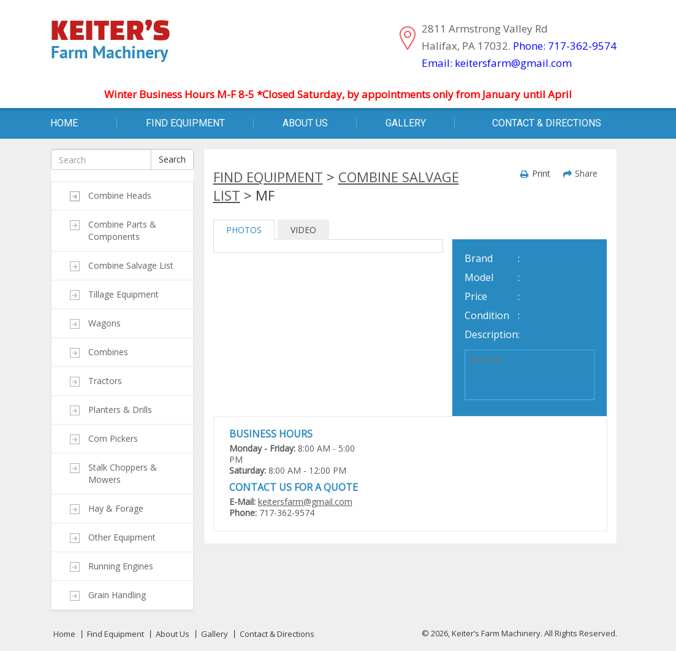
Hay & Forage (115, 508)
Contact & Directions (546, 123)
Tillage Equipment (123, 294)
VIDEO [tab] (303, 230)
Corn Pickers (113, 438)
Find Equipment (185, 123)
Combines (108, 352)
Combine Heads (119, 195)
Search (172, 159)
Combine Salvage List (130, 265)
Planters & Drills (120, 409)
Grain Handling (117, 595)
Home (64, 123)
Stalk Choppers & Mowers (122, 473)
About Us (305, 123)
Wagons (104, 323)
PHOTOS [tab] (244, 230)
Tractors (105, 381)
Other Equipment (122, 537)
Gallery (405, 123)
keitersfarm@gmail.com (305, 501)
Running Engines (120, 566)
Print (541, 173)
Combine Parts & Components (122, 230)
